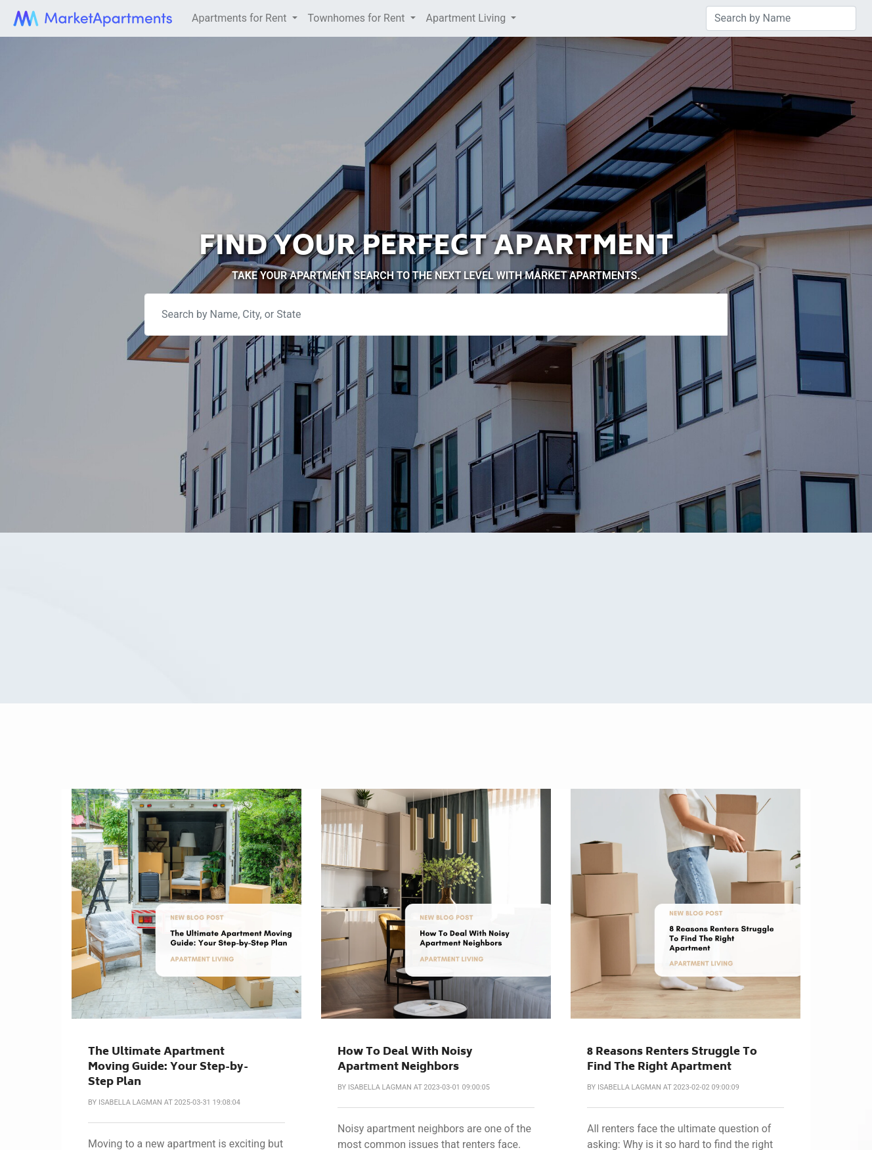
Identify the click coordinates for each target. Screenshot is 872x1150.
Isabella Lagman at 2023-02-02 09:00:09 (668, 1087)
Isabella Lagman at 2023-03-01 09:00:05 (419, 1087)
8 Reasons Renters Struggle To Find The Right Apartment (672, 1060)
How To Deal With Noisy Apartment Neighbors (405, 1060)
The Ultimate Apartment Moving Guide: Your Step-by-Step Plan (168, 1067)
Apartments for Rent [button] (240, 18)
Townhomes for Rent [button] (358, 18)
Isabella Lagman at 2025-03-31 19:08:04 (169, 1102)
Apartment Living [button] (467, 18)
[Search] (781, 18)
